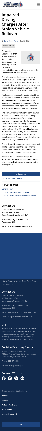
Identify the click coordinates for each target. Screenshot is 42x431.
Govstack (13, 414)
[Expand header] (38, 4)
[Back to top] (21, 424)
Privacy (5, 396)
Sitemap (5, 400)
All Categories (10, 184)
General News (8, 46)
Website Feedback (9, 405)
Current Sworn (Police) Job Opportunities (19, 195)
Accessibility (7, 409)
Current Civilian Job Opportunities (16, 192)
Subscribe (21, 174)
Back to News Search (13, 178)
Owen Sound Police (11, 41)
